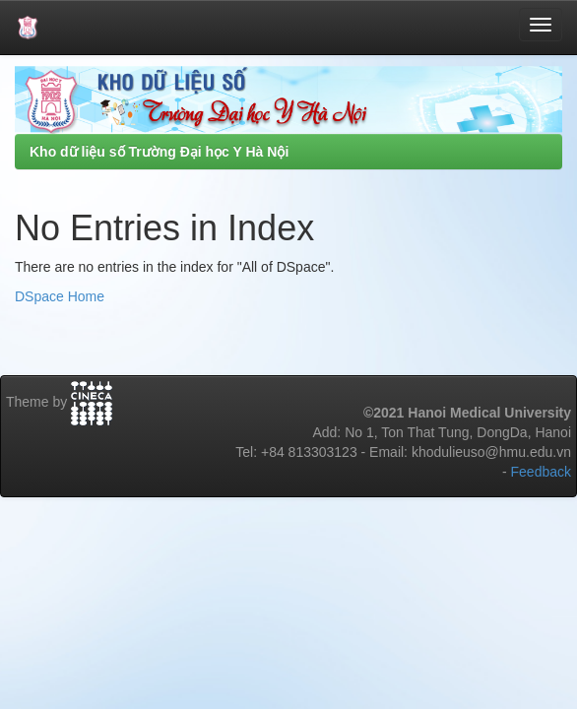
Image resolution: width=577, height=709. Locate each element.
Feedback (541, 472)
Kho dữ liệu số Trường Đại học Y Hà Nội (159, 152)
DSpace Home (59, 296)
